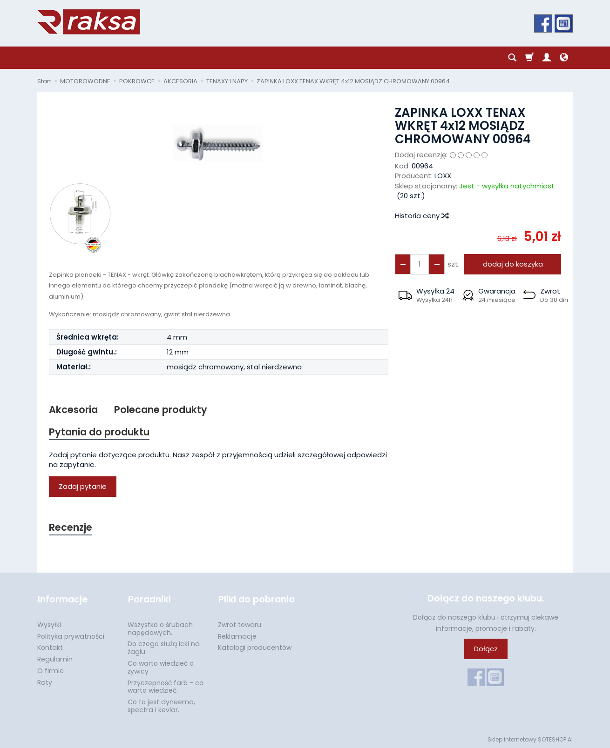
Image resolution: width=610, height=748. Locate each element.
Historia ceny (421, 215)
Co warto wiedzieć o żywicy (161, 666)
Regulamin (55, 658)
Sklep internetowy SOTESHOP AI (530, 738)
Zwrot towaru (239, 623)
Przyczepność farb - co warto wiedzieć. (165, 686)
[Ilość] (419, 264)
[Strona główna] (88, 21)
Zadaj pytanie (83, 487)
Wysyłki (49, 623)
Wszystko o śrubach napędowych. (160, 627)
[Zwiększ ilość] (403, 264)
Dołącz (486, 649)
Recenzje (71, 527)
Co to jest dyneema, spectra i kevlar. (161, 705)
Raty (44, 681)
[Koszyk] (529, 58)
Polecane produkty (160, 409)
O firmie (50, 670)
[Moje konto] (547, 58)
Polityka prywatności (70, 635)
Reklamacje (237, 635)
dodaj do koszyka (512, 264)
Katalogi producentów (254, 646)
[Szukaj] (512, 58)
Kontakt (50, 646)
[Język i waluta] (564, 58)
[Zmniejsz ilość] (436, 264)
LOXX (442, 175)
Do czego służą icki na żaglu (164, 646)
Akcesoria (73, 409)
